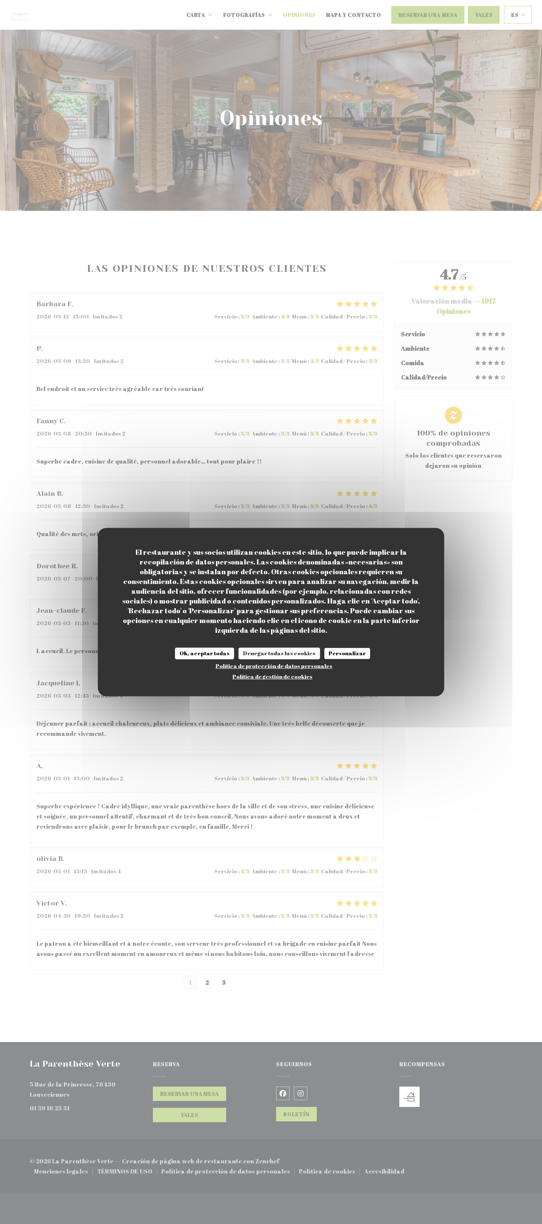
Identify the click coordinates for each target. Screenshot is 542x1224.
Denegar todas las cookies (279, 653)
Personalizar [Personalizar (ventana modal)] (347, 653)
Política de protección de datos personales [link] (274, 665)
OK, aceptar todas (205, 653)
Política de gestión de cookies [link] (272, 676)
